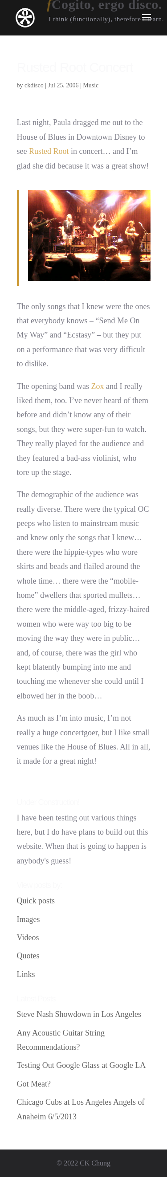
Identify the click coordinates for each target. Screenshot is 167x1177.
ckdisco (34, 85)
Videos (28, 937)
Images (28, 919)
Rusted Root (49, 151)
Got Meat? (34, 1083)
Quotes (28, 955)
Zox (97, 386)
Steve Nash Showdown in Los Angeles (79, 1014)
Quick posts (36, 900)
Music (90, 85)
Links (26, 974)
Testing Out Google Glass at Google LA (81, 1065)
